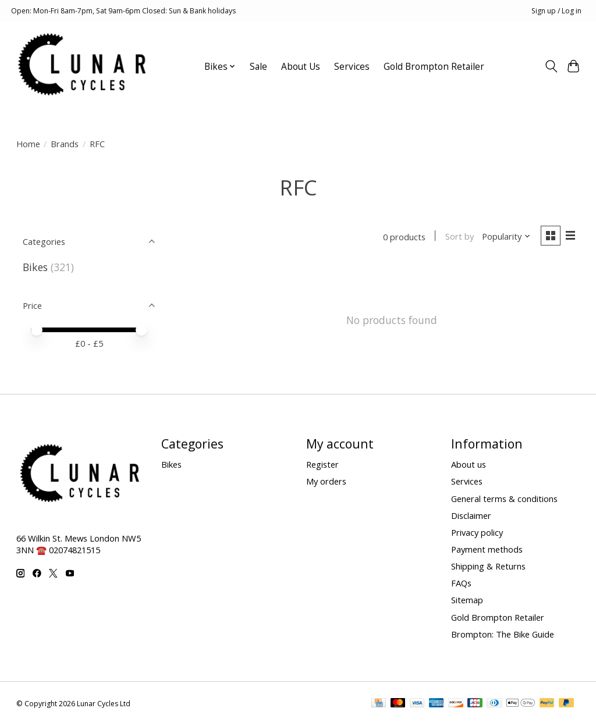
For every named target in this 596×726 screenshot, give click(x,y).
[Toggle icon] (550, 66)
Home (28, 144)
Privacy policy (477, 532)
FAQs (461, 583)
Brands (65, 144)
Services (352, 67)
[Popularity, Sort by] (505, 237)
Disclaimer (471, 515)
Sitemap (467, 600)
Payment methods (487, 550)
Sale (258, 67)
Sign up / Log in (556, 11)
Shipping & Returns (488, 566)
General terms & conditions (504, 498)
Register (322, 465)
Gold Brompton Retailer (434, 67)
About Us (300, 67)
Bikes (35, 267)
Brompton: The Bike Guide (502, 634)
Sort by (459, 237)
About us (468, 465)
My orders (326, 481)
